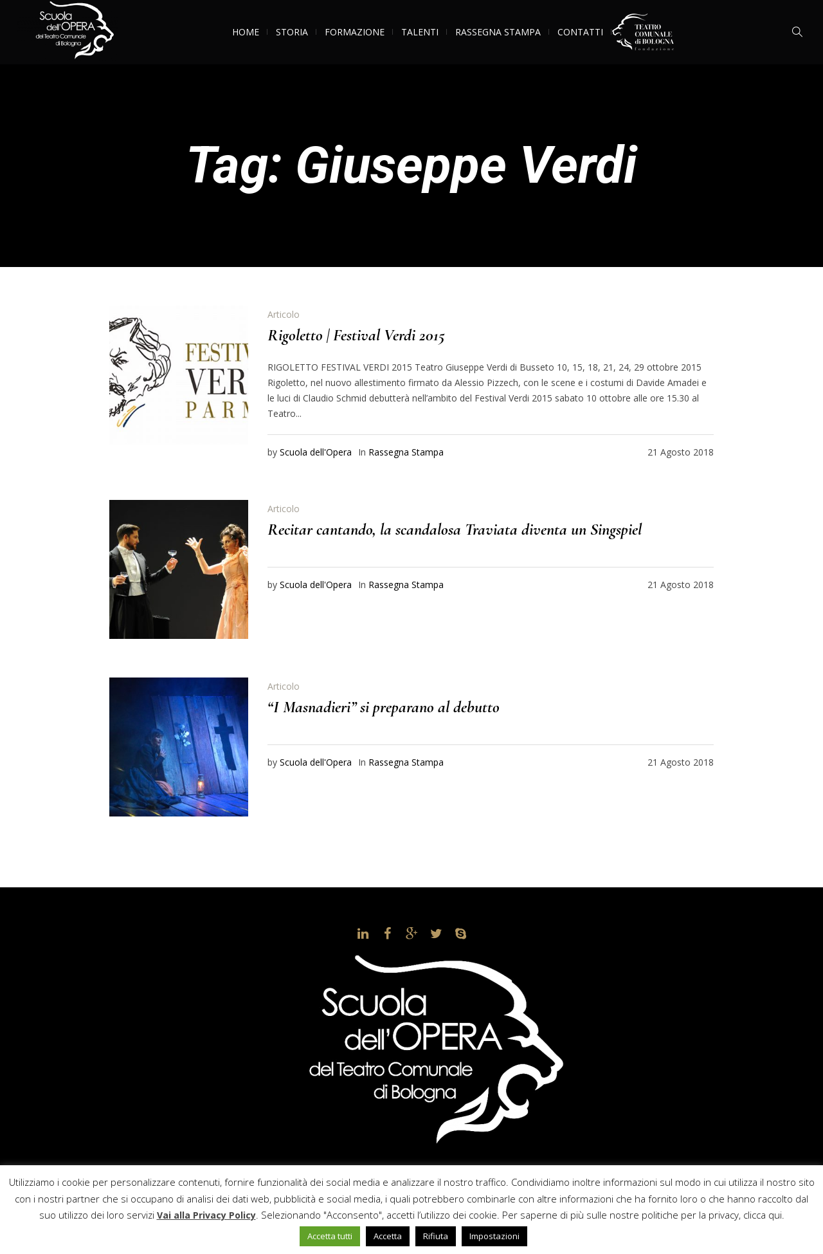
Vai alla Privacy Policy (206, 1215)
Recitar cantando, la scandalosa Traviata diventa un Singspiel (454, 529)
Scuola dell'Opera (316, 452)
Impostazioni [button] (494, 1236)
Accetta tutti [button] (329, 1236)
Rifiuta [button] (435, 1236)
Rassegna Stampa (406, 452)
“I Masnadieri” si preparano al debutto (383, 707)
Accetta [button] (388, 1236)
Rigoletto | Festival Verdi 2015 (356, 335)
